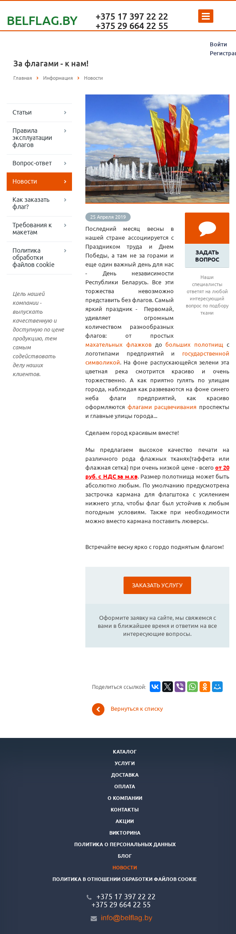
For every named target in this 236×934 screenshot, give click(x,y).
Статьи (22, 112)
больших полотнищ (194, 344)
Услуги (125, 763)
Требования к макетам (32, 228)
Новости (24, 181)
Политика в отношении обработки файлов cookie (124, 879)
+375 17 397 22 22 (132, 16)
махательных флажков (118, 344)
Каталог (125, 751)
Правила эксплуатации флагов (32, 137)
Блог (125, 856)
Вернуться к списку (127, 709)
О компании (125, 798)
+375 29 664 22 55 (132, 25)
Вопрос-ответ (32, 163)
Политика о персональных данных (125, 844)
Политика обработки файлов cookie (33, 257)
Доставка (125, 775)
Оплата (124, 786)
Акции (125, 821)
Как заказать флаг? (30, 203)
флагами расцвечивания (162, 407)
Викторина (124, 833)
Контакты (125, 809)
